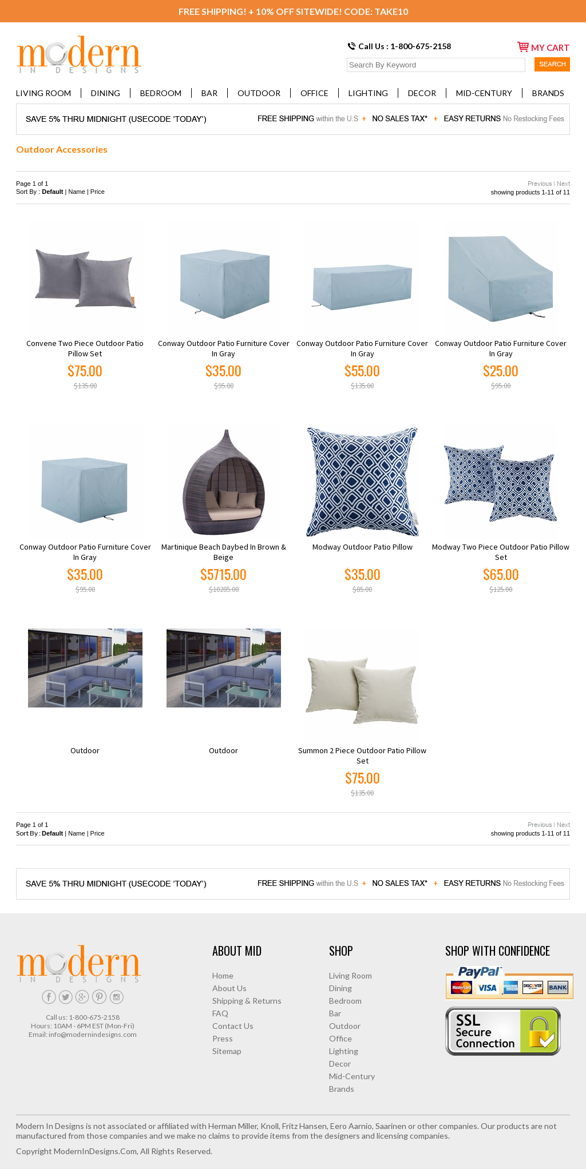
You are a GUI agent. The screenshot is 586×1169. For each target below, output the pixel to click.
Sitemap (226, 1051)
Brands (548, 93)
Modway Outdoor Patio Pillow (362, 547)
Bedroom (160, 93)
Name (77, 191)
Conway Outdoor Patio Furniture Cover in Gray (224, 348)
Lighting (368, 93)
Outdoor (258, 93)
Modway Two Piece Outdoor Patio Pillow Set (500, 552)
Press (222, 1038)
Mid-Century (484, 93)
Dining (105, 93)
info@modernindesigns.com (93, 1034)
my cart (543, 47)
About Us (229, 988)
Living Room (43, 93)
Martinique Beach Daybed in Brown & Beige (223, 552)
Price (97, 191)
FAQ (220, 1013)
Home (222, 975)
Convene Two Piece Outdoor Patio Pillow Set (85, 348)
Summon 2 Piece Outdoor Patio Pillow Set (362, 755)
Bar (209, 93)
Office (314, 93)
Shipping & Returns (247, 1000)
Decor (422, 93)
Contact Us (233, 1026)
